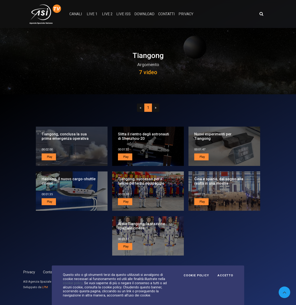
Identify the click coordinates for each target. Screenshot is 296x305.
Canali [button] (75, 14)
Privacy (29, 272)
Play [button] (49, 157)
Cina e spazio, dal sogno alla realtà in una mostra (218, 181)
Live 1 (92, 14)
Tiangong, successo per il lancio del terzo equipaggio (141, 181)
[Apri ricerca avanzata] (261, 14)
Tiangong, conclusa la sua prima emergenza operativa (65, 136)
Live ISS (123, 14)
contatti (166, 14)
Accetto (225, 275)
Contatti (49, 272)
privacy (186, 14)
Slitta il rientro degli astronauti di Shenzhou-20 (143, 136)
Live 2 (107, 14)
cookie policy (73, 283)
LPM (45, 287)
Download (144, 14)
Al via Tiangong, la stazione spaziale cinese (141, 226)
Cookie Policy (196, 275)
